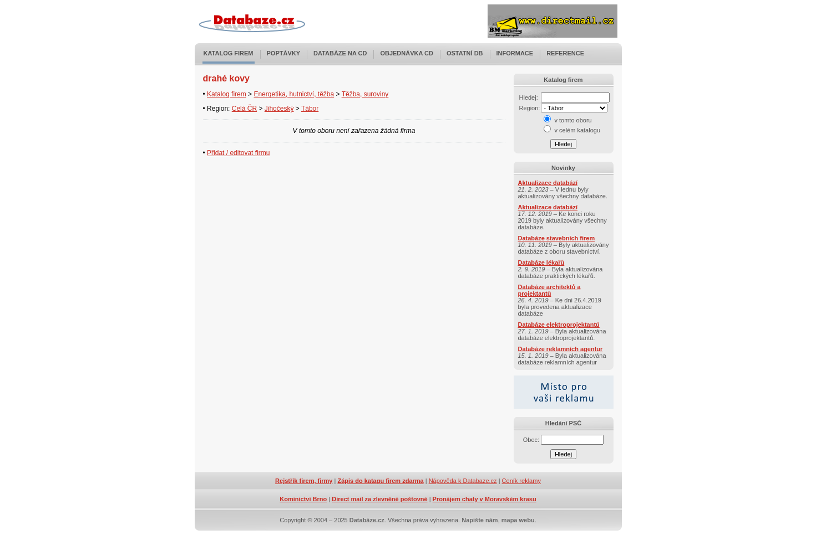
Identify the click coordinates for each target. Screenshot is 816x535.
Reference (565, 53)
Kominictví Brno (303, 499)
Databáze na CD (340, 53)
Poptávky (284, 53)
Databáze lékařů (541, 262)
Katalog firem (229, 53)
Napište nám (480, 520)
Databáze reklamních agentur (560, 349)
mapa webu (518, 520)
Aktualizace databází (548, 182)
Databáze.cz (366, 520)
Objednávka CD (406, 53)
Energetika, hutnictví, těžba (294, 94)
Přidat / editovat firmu (238, 153)
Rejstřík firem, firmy (303, 480)
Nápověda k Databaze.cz (463, 480)
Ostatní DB (465, 53)
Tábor (309, 108)
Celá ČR (244, 108)
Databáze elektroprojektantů (559, 324)
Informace (515, 53)
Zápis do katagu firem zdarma (380, 480)
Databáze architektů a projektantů (549, 290)
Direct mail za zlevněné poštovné (379, 499)
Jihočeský (279, 108)
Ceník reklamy (521, 480)
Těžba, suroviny (365, 94)
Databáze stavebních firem (556, 238)
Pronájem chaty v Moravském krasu (484, 499)
